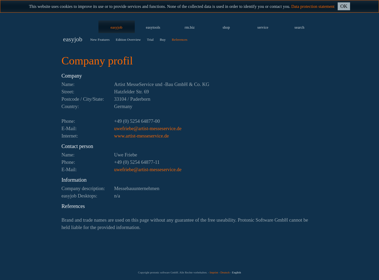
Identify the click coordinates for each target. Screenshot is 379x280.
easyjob (116, 27)
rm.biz (190, 27)
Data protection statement (313, 6)
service (262, 27)
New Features (100, 40)
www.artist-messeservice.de (141, 136)
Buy (163, 40)
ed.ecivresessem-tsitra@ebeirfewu (148, 128)
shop (226, 27)
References (179, 40)
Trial (150, 40)
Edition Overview (128, 40)
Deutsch (225, 272)
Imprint (214, 272)
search (299, 27)
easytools (153, 27)
